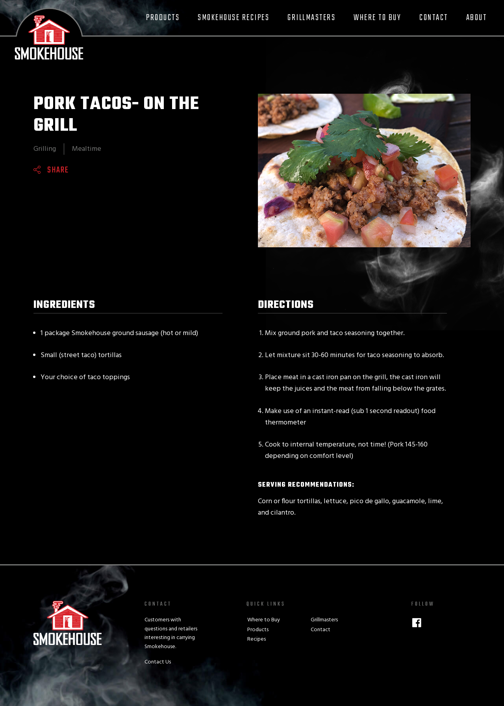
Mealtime (86, 149)
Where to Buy (377, 17)
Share (58, 170)
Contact (433, 17)
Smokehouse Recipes (233, 17)
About (476, 17)
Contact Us (158, 662)
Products (163, 17)
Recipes (256, 639)
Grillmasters (311, 17)
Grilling (44, 149)
